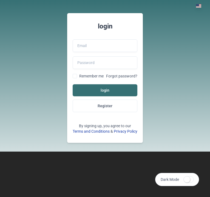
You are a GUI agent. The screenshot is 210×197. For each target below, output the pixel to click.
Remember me (91, 76)
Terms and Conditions (91, 131)
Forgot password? (121, 76)
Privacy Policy (125, 131)
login (105, 90)
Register (105, 106)
